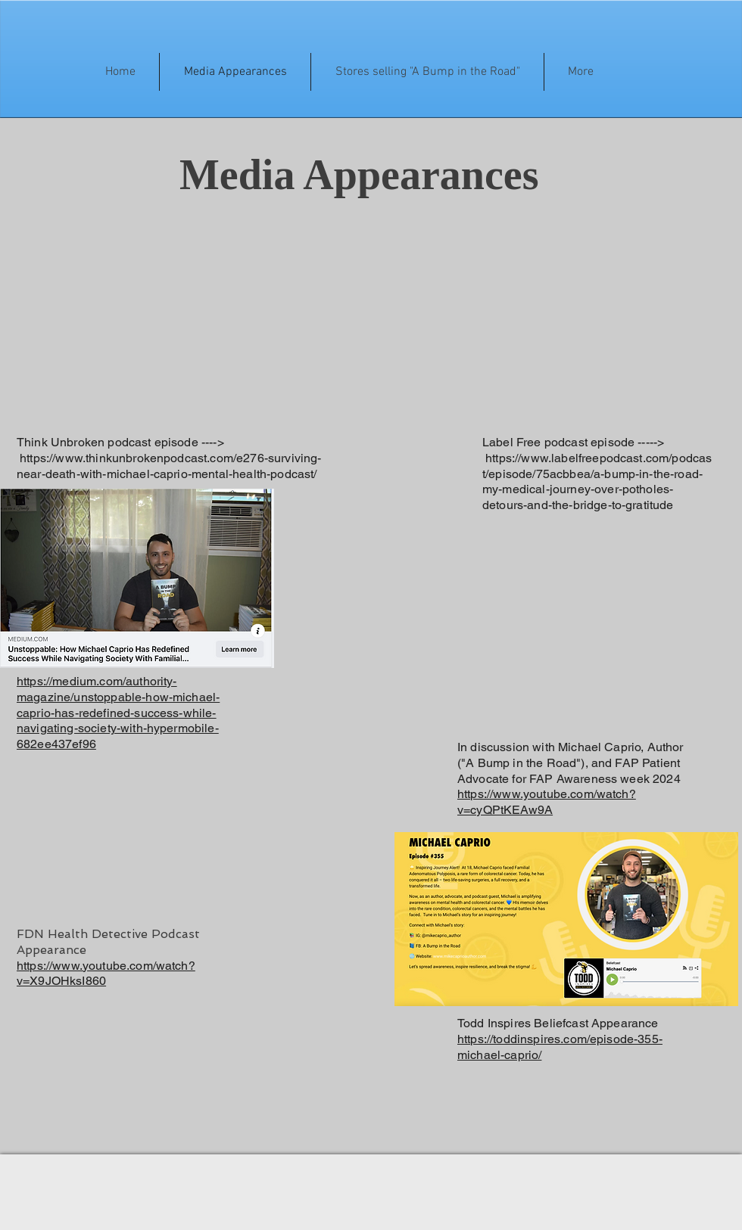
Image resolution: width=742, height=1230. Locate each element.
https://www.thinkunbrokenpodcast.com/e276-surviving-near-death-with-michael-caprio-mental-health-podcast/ (169, 466)
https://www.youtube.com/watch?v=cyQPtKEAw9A (546, 802)
